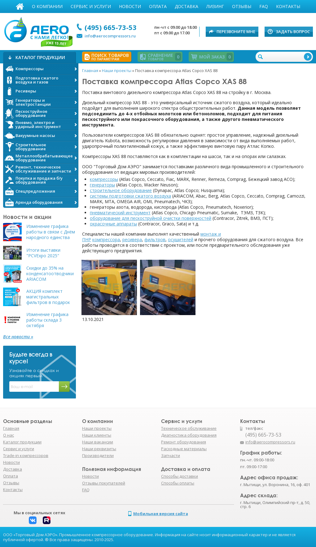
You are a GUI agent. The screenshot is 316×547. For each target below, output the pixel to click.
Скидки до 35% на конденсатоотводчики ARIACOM (50, 273)
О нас (8, 435)
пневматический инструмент (120, 213)
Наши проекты (97, 428)
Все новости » (18, 337)
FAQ (263, 6)
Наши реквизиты (99, 448)
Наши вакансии (97, 442)
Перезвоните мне (236, 31)
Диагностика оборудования (189, 435)
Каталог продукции (22, 442)
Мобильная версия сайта (160, 513)
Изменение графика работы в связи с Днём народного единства (50, 232)
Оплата (158, 6)
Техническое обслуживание (189, 428)
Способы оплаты (177, 483)
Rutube (46, 520)
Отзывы (241, 6)
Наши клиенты (96, 435)
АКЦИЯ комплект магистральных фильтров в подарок (48, 296)
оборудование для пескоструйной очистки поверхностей (150, 218)
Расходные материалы (184, 448)
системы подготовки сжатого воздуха (130, 196)
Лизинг (215, 6)
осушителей (180, 239)
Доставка (186, 6)
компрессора (106, 239)
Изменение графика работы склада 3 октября (47, 320)
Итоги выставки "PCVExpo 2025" (43, 253)
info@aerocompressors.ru (110, 36)
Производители (98, 455)
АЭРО (38, 30)
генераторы (102, 185)
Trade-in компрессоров (25, 455)
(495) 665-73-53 (111, 27)
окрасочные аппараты (113, 224)
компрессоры (104, 179)
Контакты (288, 6)
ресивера (132, 239)
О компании (47, 6)
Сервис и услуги (91, 6)
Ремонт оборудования (183, 442)
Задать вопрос (293, 31)
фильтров (154, 239)
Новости (130, 6)
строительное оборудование (121, 190)
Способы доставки (179, 476)
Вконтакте (33, 520)
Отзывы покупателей (103, 483)
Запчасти (170, 455)
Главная (20, 6)
